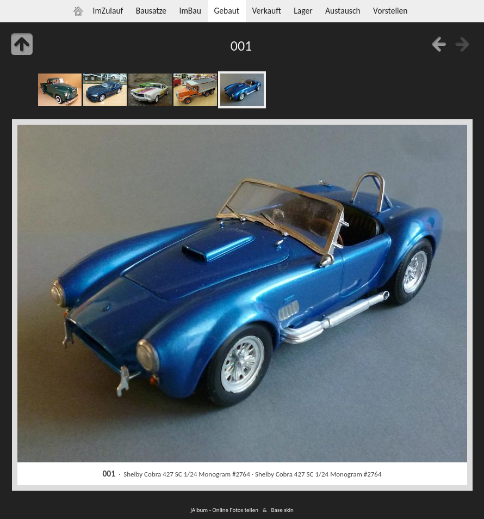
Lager (303, 10)
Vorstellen (390, 10)
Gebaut (226, 10)
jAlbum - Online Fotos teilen (224, 510)
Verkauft (266, 10)
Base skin (282, 510)
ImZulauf (107, 10)
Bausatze (151, 10)
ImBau (190, 10)
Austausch (343, 10)
